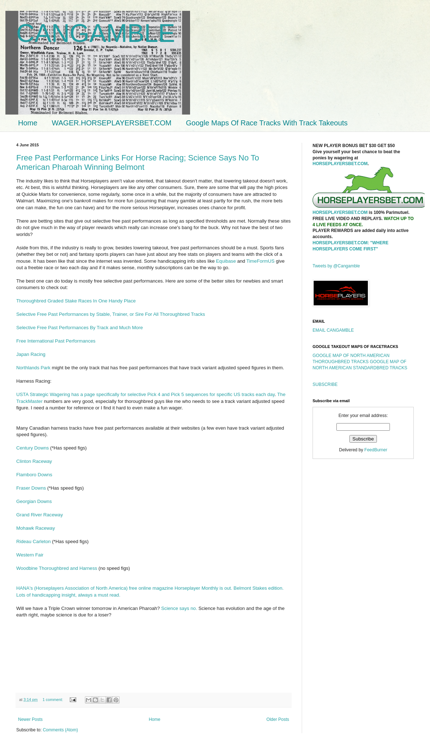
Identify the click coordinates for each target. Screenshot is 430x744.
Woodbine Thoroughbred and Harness (56, 568)
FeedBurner (375, 449)
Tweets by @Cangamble (336, 265)
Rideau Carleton (33, 541)
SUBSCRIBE (325, 384)
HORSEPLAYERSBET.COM (340, 163)
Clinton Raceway (34, 461)
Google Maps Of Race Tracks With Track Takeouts (267, 123)
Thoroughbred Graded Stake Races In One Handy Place (76, 301)
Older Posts (277, 719)
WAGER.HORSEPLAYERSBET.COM (111, 123)
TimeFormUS (261, 261)
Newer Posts (30, 719)
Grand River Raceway (39, 514)
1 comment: (53, 699)
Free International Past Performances (55, 341)
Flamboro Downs (34, 474)
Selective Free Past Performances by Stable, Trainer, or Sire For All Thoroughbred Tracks (110, 314)
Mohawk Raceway (35, 528)
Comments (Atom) (60, 729)
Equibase (226, 261)
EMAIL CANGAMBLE (333, 330)
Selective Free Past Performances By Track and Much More (79, 327)
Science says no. (179, 608)
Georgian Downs (34, 501)
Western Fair (29, 555)
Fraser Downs (31, 488)
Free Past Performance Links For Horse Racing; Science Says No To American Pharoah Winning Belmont (137, 162)
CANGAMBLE (95, 33)
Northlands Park (33, 367)
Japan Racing (31, 354)
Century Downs (32, 448)
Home (27, 123)
